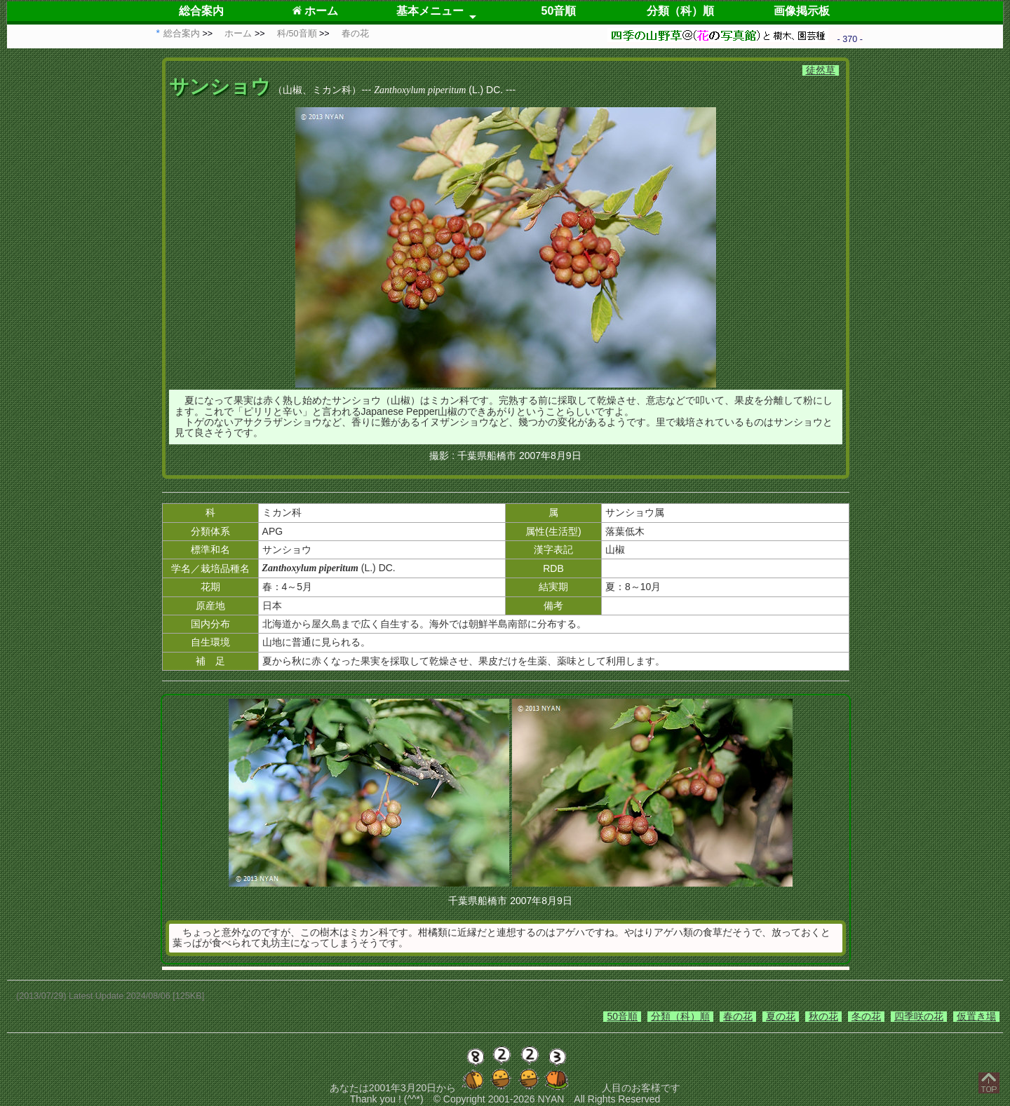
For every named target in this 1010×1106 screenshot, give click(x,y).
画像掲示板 (802, 11)
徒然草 (820, 70)
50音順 (559, 11)
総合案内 (201, 11)
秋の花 (823, 1016)
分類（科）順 (680, 11)
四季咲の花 (918, 1016)
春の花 (738, 1016)
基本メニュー (430, 11)
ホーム (315, 11)
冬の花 (866, 1016)
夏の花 (780, 1016)
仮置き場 (976, 1016)
